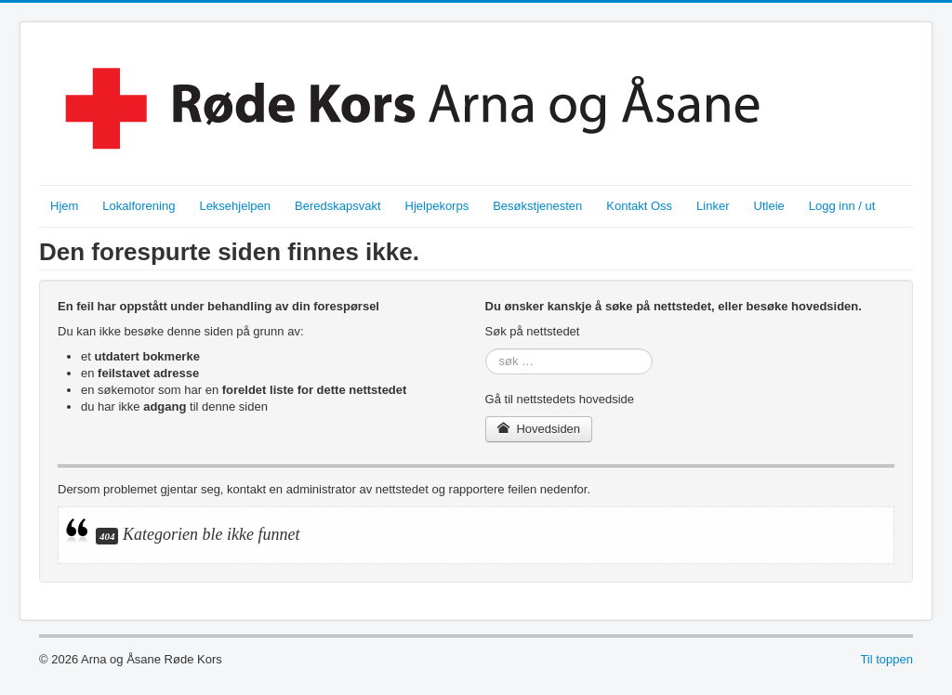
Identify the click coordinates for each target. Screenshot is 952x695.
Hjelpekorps (437, 206)
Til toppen (886, 659)
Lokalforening (138, 206)
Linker (712, 206)
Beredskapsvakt (338, 206)
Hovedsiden (539, 429)
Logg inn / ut (842, 206)
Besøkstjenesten (537, 206)
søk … (485, 348)
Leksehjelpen (235, 206)
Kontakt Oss (639, 206)
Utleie (769, 206)
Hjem (64, 206)
